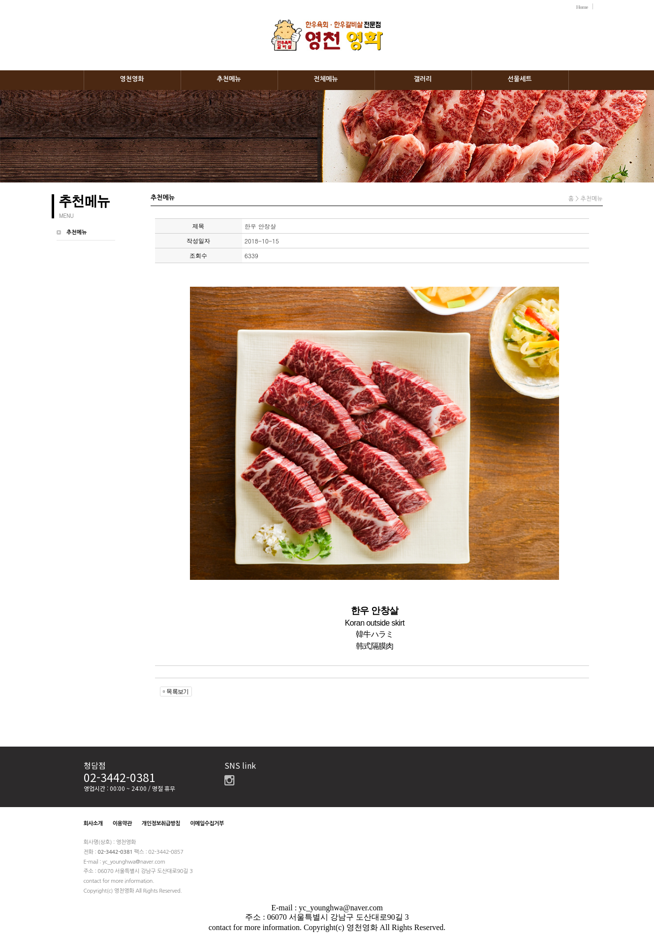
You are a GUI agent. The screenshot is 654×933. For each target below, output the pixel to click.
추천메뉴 (229, 79)
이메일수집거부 (207, 823)
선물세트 (520, 79)
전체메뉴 (326, 79)
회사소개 (93, 823)
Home (582, 7)
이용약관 (122, 823)
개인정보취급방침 (161, 823)
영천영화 (132, 79)
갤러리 (423, 79)
